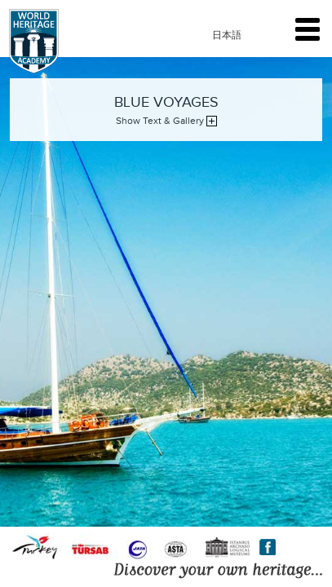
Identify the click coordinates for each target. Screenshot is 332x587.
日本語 (226, 35)
